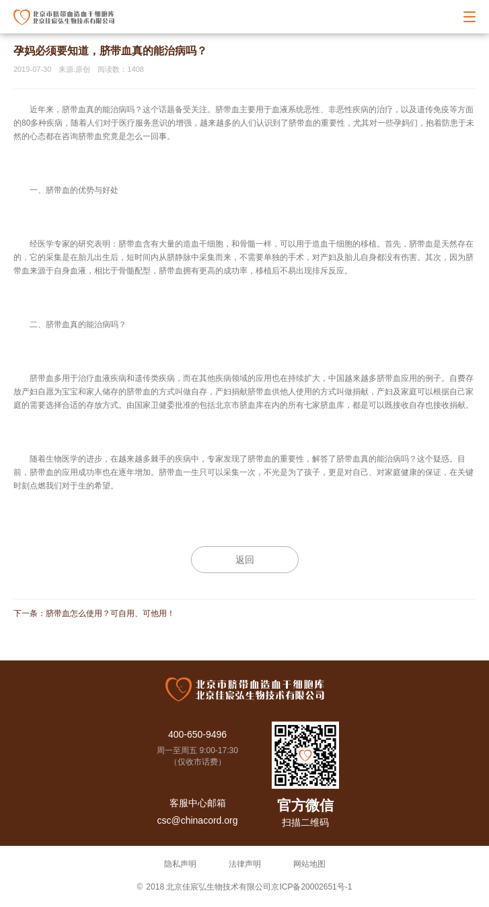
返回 (244, 559)
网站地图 (309, 864)
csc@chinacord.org (197, 820)
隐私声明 (180, 864)
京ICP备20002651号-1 (311, 887)
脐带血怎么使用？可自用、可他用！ (110, 613)
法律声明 (245, 864)
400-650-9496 (197, 734)
